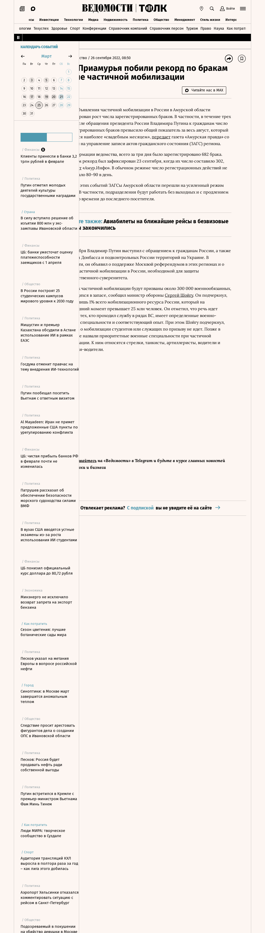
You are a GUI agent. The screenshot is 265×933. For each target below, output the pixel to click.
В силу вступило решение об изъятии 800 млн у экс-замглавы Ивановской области (49, 223)
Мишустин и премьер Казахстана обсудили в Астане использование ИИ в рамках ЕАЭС (48, 332)
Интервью (233, 19)
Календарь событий (39, 47)
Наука (219, 28)
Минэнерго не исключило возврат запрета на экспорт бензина (46, 602)
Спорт (75, 28)
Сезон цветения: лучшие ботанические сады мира (43, 632)
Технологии (73, 19)
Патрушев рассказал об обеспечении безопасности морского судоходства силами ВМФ (48, 498)
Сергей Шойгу (127, 344)
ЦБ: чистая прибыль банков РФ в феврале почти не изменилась (49, 461)
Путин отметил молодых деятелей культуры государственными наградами (48, 190)
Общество (161, 19)
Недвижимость (116, 19)
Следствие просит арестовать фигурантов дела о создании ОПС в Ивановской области (48, 730)
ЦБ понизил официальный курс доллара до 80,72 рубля (47, 571)
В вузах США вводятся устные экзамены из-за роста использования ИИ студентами (49, 534)
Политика (140, 19)
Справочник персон (167, 28)
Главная (91, 58)
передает (193, 152)
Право (205, 28)
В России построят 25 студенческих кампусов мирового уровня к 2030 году (47, 295)
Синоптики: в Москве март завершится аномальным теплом (45, 696)
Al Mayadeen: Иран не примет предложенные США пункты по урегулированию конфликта (49, 427)
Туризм (192, 28)
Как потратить (239, 28)
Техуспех (41, 28)
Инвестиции (49, 19)
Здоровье (59, 28)
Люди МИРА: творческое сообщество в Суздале (43, 833)
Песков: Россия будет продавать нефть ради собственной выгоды (41, 764)
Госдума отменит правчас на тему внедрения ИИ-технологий (50, 367)
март (46, 56)
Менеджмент (184, 19)
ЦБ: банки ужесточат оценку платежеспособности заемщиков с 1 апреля (47, 257)
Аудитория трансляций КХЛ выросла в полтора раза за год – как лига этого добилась (49, 863)
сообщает (193, 190)
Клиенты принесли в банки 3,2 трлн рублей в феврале (49, 159)
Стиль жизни (210, 19)
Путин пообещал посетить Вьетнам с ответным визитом (47, 396)
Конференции (94, 28)
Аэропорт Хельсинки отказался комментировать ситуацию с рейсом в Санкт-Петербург (50, 897)
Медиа (93, 19)
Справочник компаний (128, 28)
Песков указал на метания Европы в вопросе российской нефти (49, 663)
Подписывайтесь (112, 498)
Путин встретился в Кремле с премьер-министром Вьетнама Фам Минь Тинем (49, 798)
